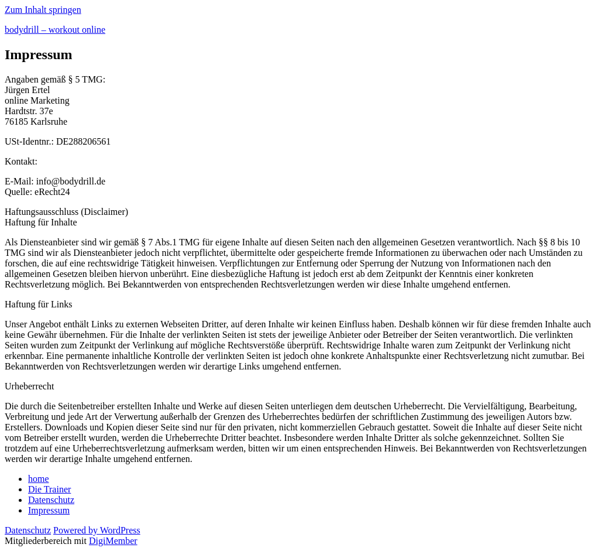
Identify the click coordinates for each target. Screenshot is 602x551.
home (38, 479)
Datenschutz (51, 500)
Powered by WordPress (96, 530)
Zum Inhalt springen (43, 10)
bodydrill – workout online (55, 30)
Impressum (49, 510)
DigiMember (113, 541)
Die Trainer (49, 489)
